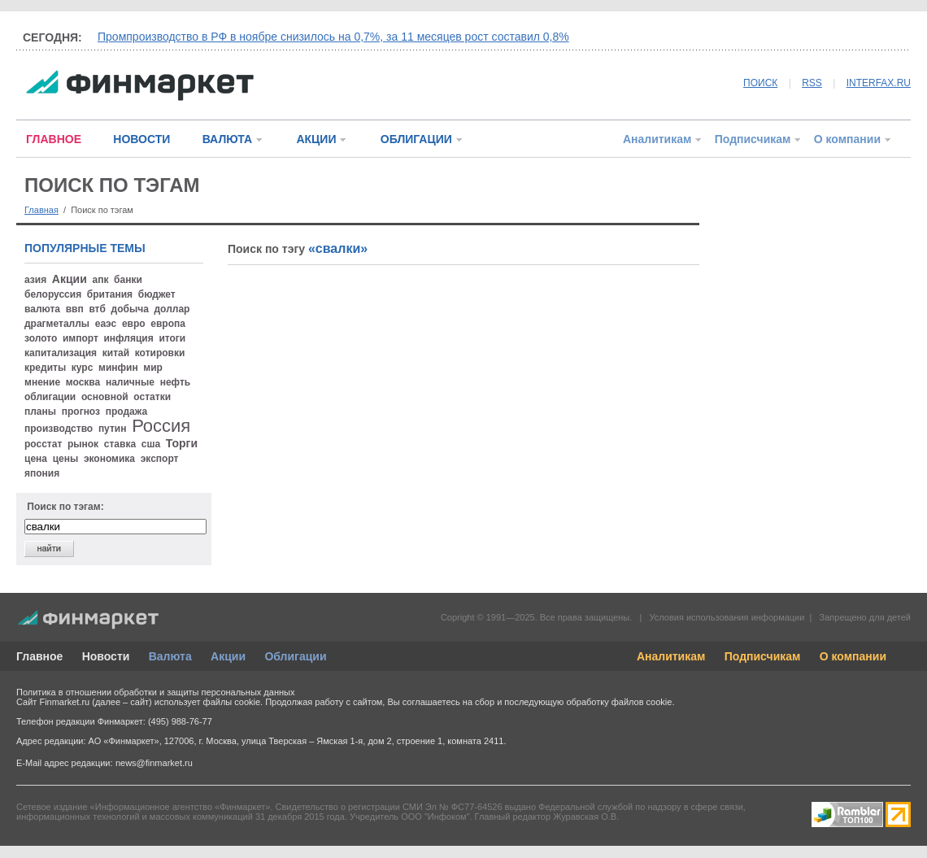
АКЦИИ (316, 139)
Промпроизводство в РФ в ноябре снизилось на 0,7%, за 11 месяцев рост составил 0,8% (333, 36)
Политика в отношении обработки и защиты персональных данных (155, 692)
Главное (39, 656)
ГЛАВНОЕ (53, 139)
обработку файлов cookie (619, 702)
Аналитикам (657, 139)
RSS (812, 83)
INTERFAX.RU (878, 83)
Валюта (170, 656)
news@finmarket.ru (154, 763)
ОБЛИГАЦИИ (416, 139)
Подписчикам (753, 139)
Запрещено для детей (865, 617)
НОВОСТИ (141, 139)
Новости (106, 656)
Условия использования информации (726, 617)
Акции (228, 656)
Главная (41, 210)
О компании (847, 139)
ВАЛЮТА (227, 139)
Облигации (295, 656)
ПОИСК (760, 83)
